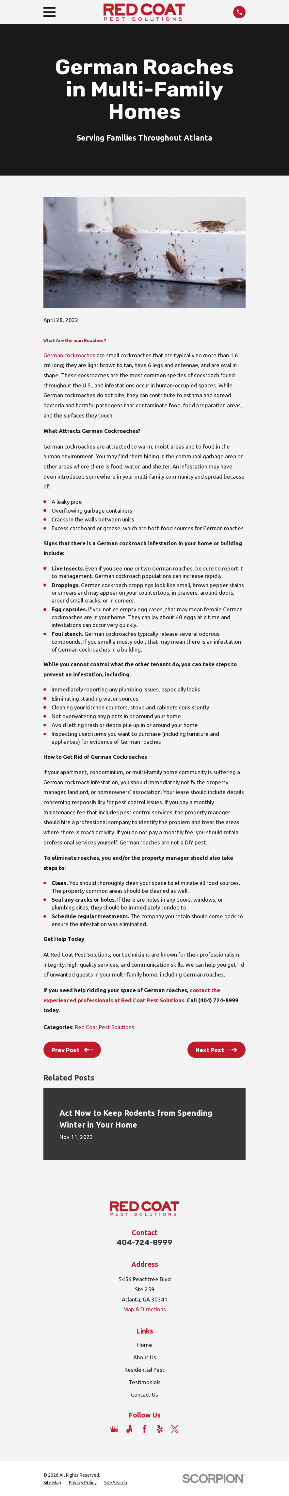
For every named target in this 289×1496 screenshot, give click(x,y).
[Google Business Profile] (114, 1429)
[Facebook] (145, 1429)
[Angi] (129, 1429)
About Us (144, 1357)
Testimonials (145, 1382)
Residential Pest (144, 1370)
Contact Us (144, 1394)
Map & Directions (144, 1309)
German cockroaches (69, 355)
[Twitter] (175, 1429)
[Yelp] (160, 1429)
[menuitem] (52, 1483)
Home (144, 1345)
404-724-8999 (144, 1242)
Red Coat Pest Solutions (104, 1027)
